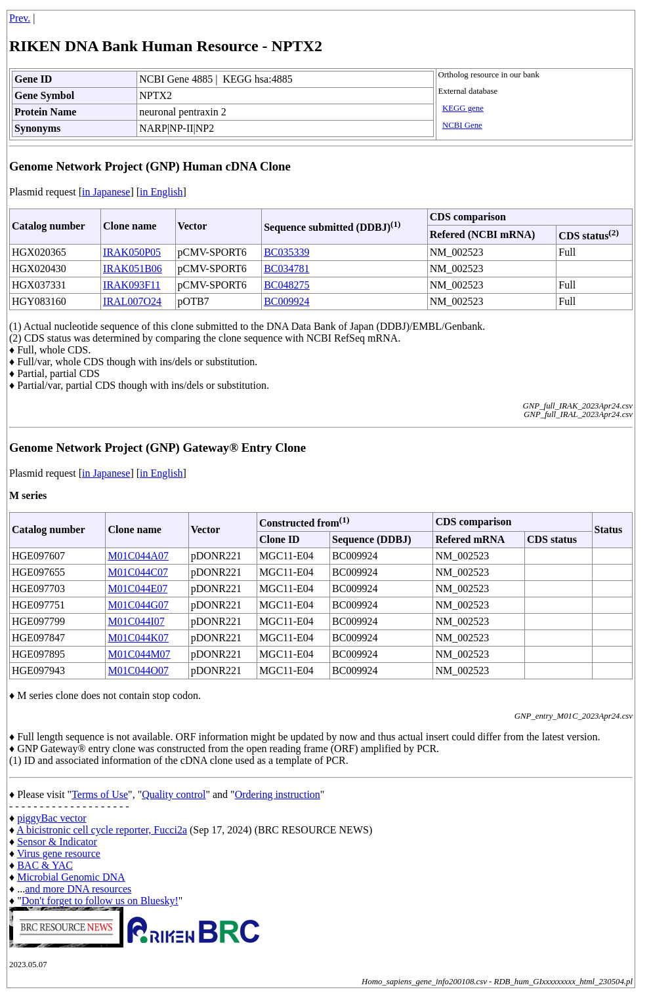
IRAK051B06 (132, 268)
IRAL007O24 (132, 301)
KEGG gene (463, 108)
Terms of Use (100, 794)
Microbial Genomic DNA (71, 877)
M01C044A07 (138, 555)
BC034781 (286, 268)
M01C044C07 (138, 572)
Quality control (173, 794)
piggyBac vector (51, 818)
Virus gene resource (58, 853)
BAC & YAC (45, 865)
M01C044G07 (138, 604)
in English (161, 191)
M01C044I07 (136, 621)
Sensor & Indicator (57, 841)
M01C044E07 (137, 588)
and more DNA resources (78, 888)
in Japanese (106, 191)
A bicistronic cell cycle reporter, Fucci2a (101, 829)
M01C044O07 (138, 670)
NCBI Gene (462, 125)
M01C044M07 (139, 654)
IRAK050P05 (132, 252)
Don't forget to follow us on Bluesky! (100, 900)
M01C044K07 (138, 637)
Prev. (19, 18)
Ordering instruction (277, 794)
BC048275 (286, 284)
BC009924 (286, 301)
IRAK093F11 (131, 284)
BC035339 (286, 252)
